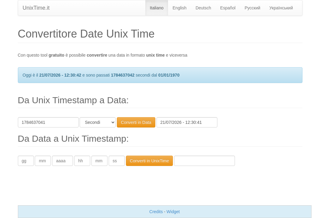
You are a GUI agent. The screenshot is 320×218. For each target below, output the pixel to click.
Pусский (252, 7)
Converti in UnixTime (149, 160)
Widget (173, 211)
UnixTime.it (36, 8)
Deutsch (203, 7)
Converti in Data (136, 122)
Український (281, 7)
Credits (156, 211)
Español (228, 7)
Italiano (156, 7)
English (179, 7)
